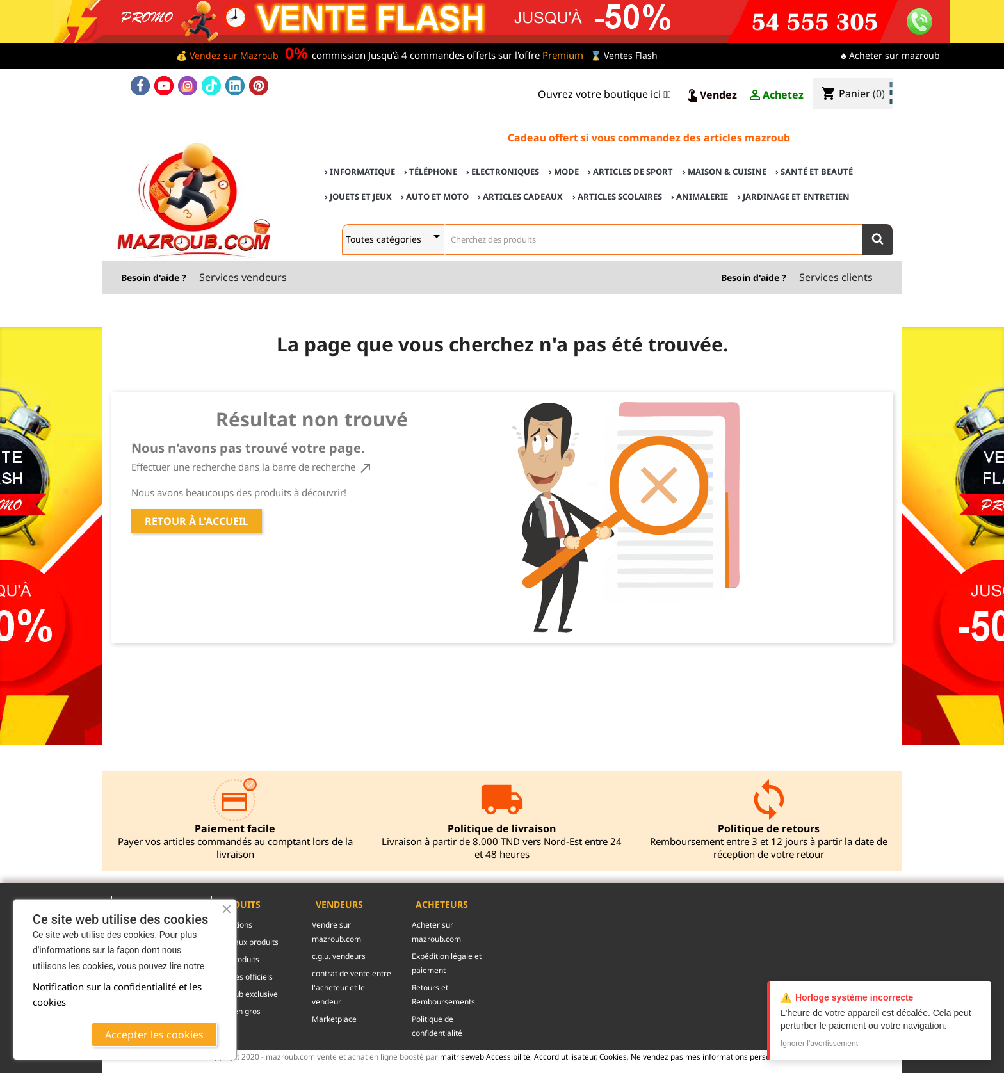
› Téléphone (430, 171)
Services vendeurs (243, 277)
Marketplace (334, 1018)
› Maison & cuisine (724, 171)
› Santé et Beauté (814, 171)
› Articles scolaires (617, 196)
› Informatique (360, 171)
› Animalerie (699, 196)
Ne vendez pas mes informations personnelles (713, 1056)
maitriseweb (462, 1056)
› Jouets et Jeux (358, 196)
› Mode (564, 171)
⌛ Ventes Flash (624, 55)
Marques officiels (242, 976)
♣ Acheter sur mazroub (890, 55)
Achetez (775, 95)
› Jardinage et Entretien (794, 196)
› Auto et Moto (435, 196)
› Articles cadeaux (520, 196)
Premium (562, 55)
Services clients (836, 277)
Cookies (613, 1056)
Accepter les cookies (154, 1035)
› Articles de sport (630, 171)
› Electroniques (502, 171)
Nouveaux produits (245, 942)
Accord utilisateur (564, 1056)
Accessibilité (508, 1056)
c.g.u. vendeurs (339, 956)
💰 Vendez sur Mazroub (227, 55)
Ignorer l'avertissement (819, 1043)
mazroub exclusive (244, 993)
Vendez (710, 95)
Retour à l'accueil (196, 521)
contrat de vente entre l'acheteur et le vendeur (351, 987)
